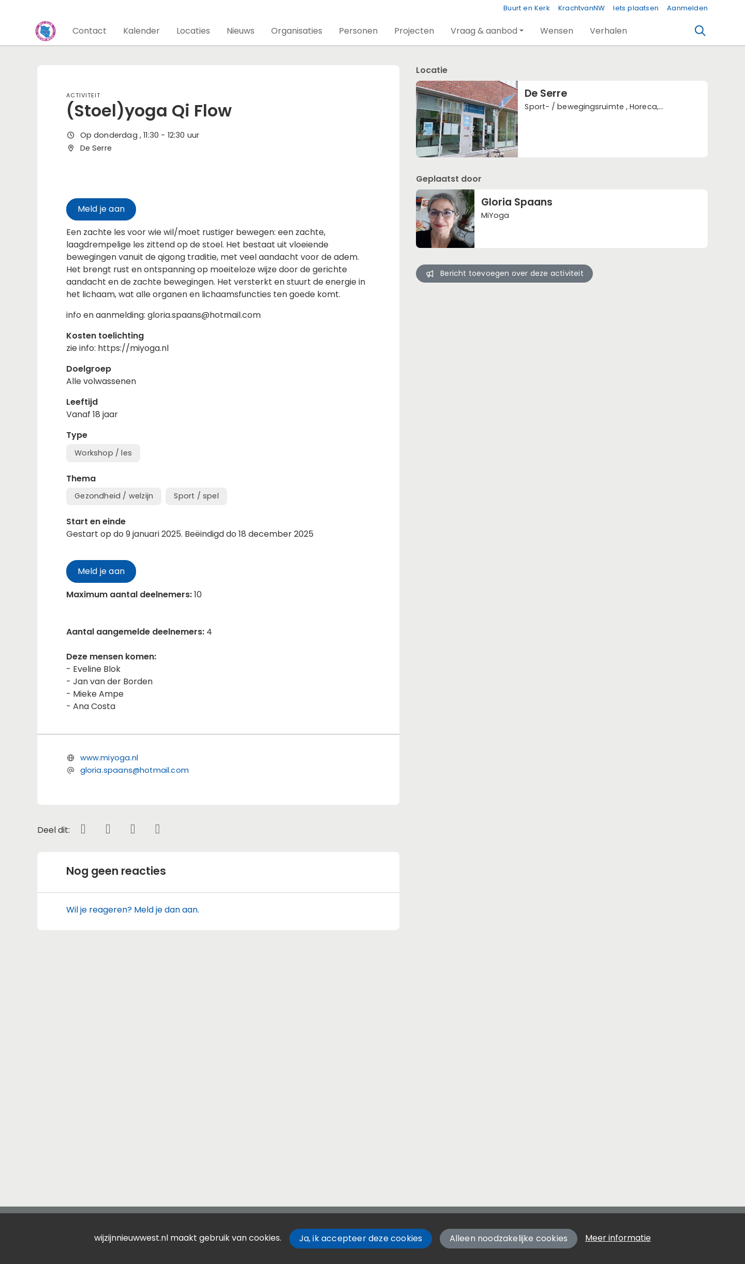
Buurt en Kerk (526, 8)
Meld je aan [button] (101, 425)
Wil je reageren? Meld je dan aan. (132, 1125)
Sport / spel (196, 712)
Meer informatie (618, 1238)
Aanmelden (687, 8)
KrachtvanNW (581, 8)
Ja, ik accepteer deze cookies (361, 1238)
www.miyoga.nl (109, 973)
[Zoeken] (700, 31)
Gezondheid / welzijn (113, 712)
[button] (89, 31)
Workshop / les (103, 669)
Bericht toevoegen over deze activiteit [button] (504, 273)
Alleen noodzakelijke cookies (509, 1238)
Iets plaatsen (636, 8)
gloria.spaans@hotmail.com (134, 986)
